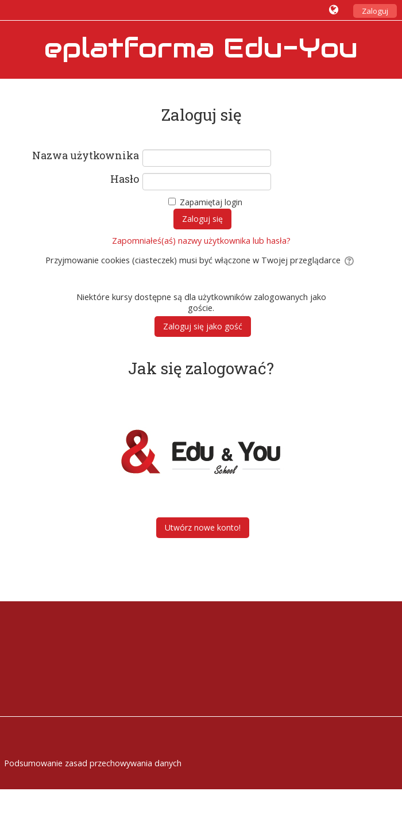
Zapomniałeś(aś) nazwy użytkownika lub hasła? (201, 240)
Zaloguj (375, 11)
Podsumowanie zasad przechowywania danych (92, 763)
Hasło (124, 179)
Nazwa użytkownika (85, 155)
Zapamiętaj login (211, 202)
